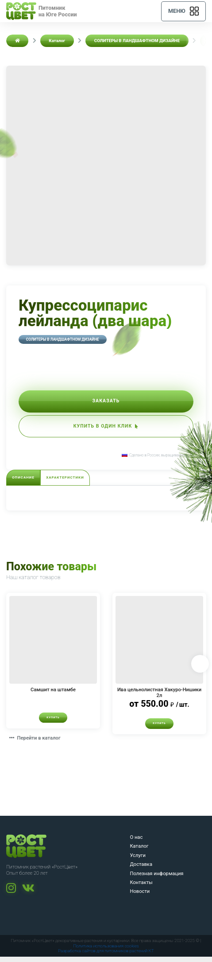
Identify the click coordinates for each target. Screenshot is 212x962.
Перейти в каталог (36, 743)
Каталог (139, 851)
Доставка (141, 869)
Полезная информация (156, 878)
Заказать (106, 402)
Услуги (137, 860)
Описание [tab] (24, 481)
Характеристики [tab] (69, 481)
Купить (53, 722)
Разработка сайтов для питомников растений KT (106, 956)
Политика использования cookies (106, 950)
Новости (140, 897)
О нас (136, 842)
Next (199, 668)
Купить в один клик (105, 429)
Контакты (141, 887)
